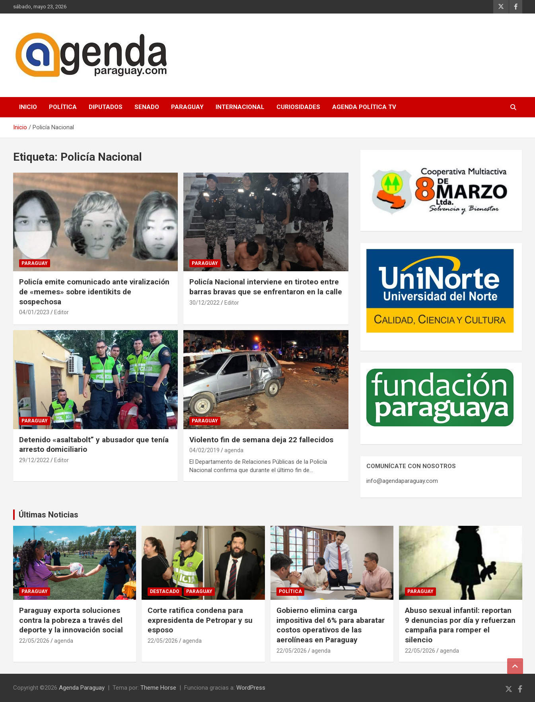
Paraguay (187, 107)
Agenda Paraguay (82, 687)
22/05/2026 (34, 641)
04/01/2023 (34, 312)
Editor (61, 312)
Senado (146, 107)
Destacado (164, 591)
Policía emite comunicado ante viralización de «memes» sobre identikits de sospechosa (94, 291)
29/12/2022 (34, 460)
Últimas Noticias (48, 514)
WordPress (250, 687)
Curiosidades (298, 107)
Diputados (106, 107)
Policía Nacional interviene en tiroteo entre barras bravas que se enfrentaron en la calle (265, 286)
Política (63, 107)
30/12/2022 (204, 302)
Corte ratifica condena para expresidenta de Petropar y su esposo (200, 620)
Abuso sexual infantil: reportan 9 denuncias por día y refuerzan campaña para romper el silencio (460, 625)
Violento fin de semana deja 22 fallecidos (261, 439)
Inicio (28, 107)
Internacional (240, 107)
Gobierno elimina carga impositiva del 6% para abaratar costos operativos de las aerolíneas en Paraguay (330, 625)
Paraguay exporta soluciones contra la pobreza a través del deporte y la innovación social (71, 620)
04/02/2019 (204, 450)
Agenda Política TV (364, 107)
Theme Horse (158, 687)
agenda (233, 450)
